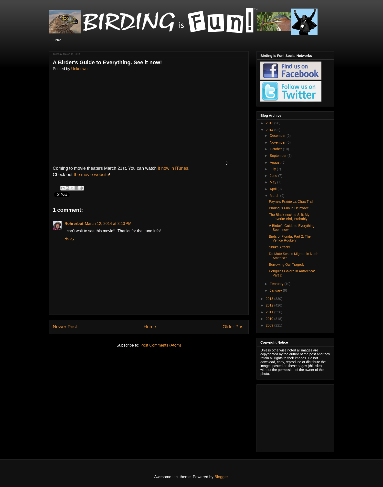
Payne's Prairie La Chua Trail (291, 201)
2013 (270, 299)
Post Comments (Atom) (160, 345)
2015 (270, 123)
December (278, 136)
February (277, 284)
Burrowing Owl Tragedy (287, 264)
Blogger (221, 477)
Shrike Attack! (279, 247)
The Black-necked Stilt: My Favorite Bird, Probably (289, 217)
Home (57, 40)
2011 (270, 312)
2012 (270, 305)
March (275, 196)
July (273, 169)
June (274, 176)
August (275, 162)
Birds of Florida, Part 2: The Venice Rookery (290, 238)
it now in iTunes (173, 168)
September (278, 156)
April (273, 189)
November (278, 142)
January (276, 290)
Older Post (234, 326)
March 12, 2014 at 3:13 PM (108, 224)
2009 (270, 325)
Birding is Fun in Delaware (289, 208)
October (276, 149)
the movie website (91, 174)
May (273, 182)
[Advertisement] (290, 416)
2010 (270, 319)
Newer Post (65, 326)
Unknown (79, 69)
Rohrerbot (73, 224)
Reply (69, 238)
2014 (270, 130)
